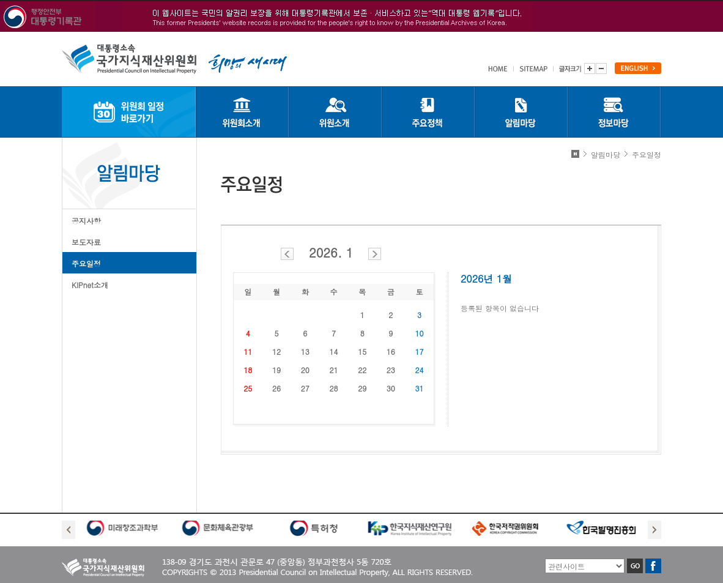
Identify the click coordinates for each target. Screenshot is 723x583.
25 (247, 388)
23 (391, 370)
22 (362, 370)
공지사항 (86, 220)
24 (419, 370)
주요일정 (86, 263)
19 (276, 370)
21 (333, 370)
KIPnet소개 (90, 285)
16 (391, 351)
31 (419, 388)
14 (333, 351)
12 (276, 351)
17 (419, 351)
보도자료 (86, 242)
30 (391, 388)
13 (305, 351)
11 (247, 351)
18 (247, 370)
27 (305, 388)
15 (362, 351)
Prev (68, 530)
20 (305, 370)
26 (276, 388)
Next (654, 530)
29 (362, 388)
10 (419, 333)
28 (333, 388)
